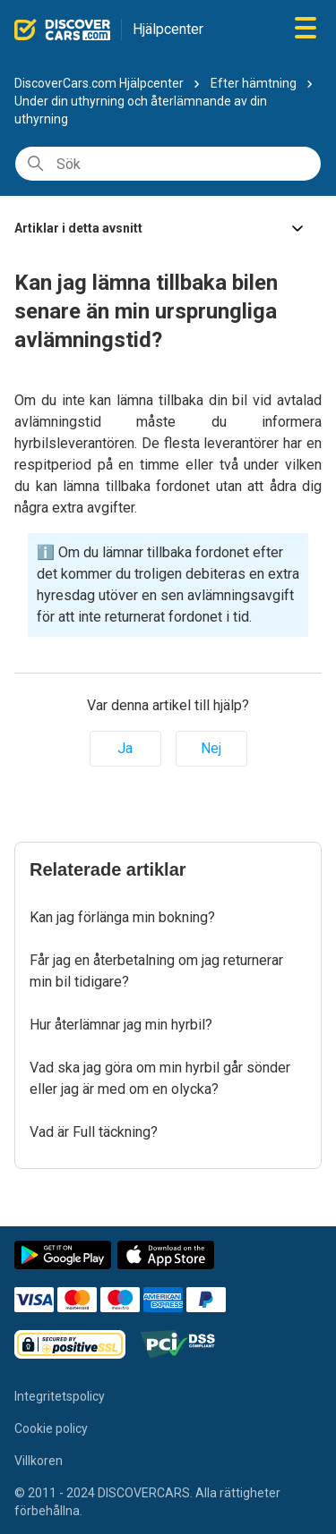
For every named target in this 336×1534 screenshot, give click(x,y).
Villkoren (38, 1460)
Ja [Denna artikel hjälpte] (125, 748)
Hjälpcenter (168, 29)
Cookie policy (51, 1428)
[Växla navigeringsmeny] (305, 29)
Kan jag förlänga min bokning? (122, 917)
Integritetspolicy (59, 1396)
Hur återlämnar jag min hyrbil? (121, 1024)
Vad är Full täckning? (94, 1131)
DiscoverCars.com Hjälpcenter (99, 83)
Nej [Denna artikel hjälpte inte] (211, 748)
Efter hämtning (254, 83)
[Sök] (168, 164)
